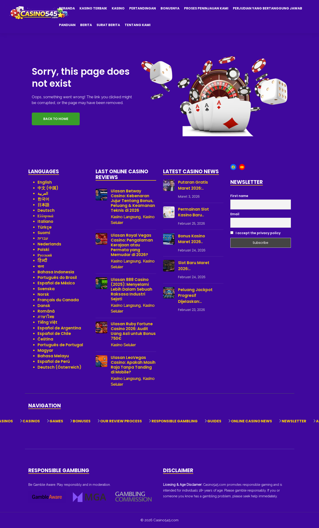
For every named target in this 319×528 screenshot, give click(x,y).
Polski (43, 249)
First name (239, 196)
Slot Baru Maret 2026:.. (193, 265)
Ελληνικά (45, 216)
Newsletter (294, 421)
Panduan (67, 25)
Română (46, 311)
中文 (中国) (48, 188)
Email (234, 214)
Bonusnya (170, 8)
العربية (43, 193)
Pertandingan (142, 8)
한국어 (43, 199)
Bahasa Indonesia (56, 272)
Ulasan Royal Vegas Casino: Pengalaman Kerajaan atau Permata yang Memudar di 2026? (132, 245)
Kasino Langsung (125, 217)
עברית (43, 238)
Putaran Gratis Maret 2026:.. (193, 185)
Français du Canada (58, 300)
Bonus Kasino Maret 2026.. (191, 239)
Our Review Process (121, 421)
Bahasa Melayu (53, 356)
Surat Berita (108, 25)
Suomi (44, 233)
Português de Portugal (60, 345)
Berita (86, 25)
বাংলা (41, 266)
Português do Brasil (57, 277)
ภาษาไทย (46, 316)
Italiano (45, 221)
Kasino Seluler (123, 345)
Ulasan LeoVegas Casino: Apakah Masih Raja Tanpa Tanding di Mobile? (133, 365)
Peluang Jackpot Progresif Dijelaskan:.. (195, 295)
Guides (214, 421)
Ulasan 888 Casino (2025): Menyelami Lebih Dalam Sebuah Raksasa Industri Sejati (131, 289)
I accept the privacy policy (255, 233)
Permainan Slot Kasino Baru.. (193, 212)
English (45, 182)
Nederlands (49, 244)
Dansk (44, 305)
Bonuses (82, 421)
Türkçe (45, 227)
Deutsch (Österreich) (59, 367)
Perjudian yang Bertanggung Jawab (267, 8)
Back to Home (55, 118)
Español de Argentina (59, 328)
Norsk (43, 294)
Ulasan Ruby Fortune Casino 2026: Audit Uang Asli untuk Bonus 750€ (133, 331)
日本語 (43, 205)
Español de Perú (54, 361)
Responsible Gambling (175, 421)
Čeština (45, 339)
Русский (45, 255)
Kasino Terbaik (93, 8)
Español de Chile (54, 333)
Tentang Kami (137, 25)
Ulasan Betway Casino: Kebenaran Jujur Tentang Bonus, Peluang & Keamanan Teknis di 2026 (133, 201)
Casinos (31, 421)
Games (56, 421)
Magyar (45, 350)
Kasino (118, 8)
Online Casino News (251, 421)
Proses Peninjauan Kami (206, 8)
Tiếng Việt (47, 322)
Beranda (67, 8)
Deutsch (46, 210)
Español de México (56, 283)
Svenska (46, 289)
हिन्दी (42, 260)
